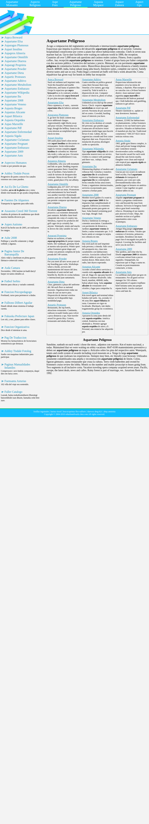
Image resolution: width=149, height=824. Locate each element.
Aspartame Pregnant (16, 143)
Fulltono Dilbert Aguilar (18, 302)
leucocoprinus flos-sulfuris (74, 411)
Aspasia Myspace (98, 3)
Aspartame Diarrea (15, 61)
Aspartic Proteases (15, 76)
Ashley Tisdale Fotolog (17, 351)
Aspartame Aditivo (15, 80)
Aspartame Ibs (12, 96)
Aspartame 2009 (13, 151)
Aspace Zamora (119, 3)
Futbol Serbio (12, 281)
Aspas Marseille (13, 124)
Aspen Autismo (13, 224)
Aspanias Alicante (14, 112)
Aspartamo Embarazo (16, 88)
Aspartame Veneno (15, 104)
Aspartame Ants (13, 155)
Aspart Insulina (13, 49)
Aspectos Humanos (15, 162)
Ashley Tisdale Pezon (16, 173)
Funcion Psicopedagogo (18, 292)
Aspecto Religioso (35, 3)
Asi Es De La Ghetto (16, 186)
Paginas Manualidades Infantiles (17, 366)
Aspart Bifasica (13, 116)
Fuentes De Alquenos (16, 200)
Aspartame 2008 (13, 100)
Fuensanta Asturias (15, 381)
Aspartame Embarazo (16, 147)
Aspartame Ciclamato (16, 139)
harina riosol (56, 411)
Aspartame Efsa (13, 41)
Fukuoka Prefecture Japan (19, 316)
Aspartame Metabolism (17, 84)
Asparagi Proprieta (15, 65)
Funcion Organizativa (16, 326)
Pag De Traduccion (15, 337)
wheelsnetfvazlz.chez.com (76, 414)
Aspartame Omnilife (16, 57)
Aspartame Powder (15, 68)
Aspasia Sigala (12, 135)
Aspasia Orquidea (14, 120)
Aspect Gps (139, 3)
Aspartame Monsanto (12, 3)
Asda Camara (12, 267)
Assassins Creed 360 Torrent (20, 210)
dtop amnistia (109, 411)
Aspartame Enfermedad (17, 131)
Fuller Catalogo (13, 391)
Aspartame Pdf (13, 127)
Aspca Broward (13, 37)
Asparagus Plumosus (16, 45)
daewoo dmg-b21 (94, 411)
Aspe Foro (55, 3)
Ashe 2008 (10, 237)
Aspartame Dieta (14, 72)
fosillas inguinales (41, 411)
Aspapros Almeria (14, 53)
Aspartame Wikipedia (16, 92)
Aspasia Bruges (13, 108)
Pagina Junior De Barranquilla (14, 253)
